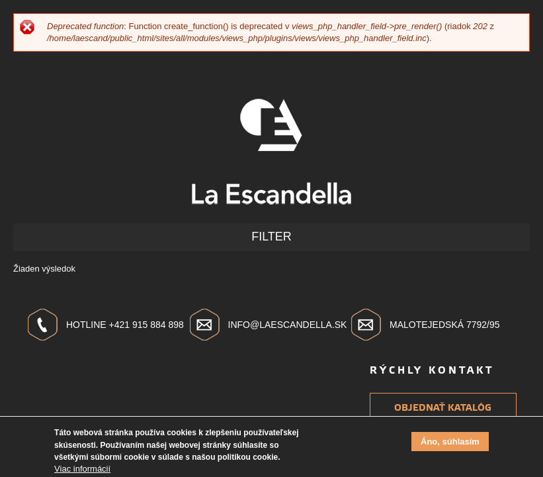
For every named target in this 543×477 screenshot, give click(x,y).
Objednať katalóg (442, 407)
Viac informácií (82, 471)
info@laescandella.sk (287, 324)
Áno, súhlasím (450, 444)
